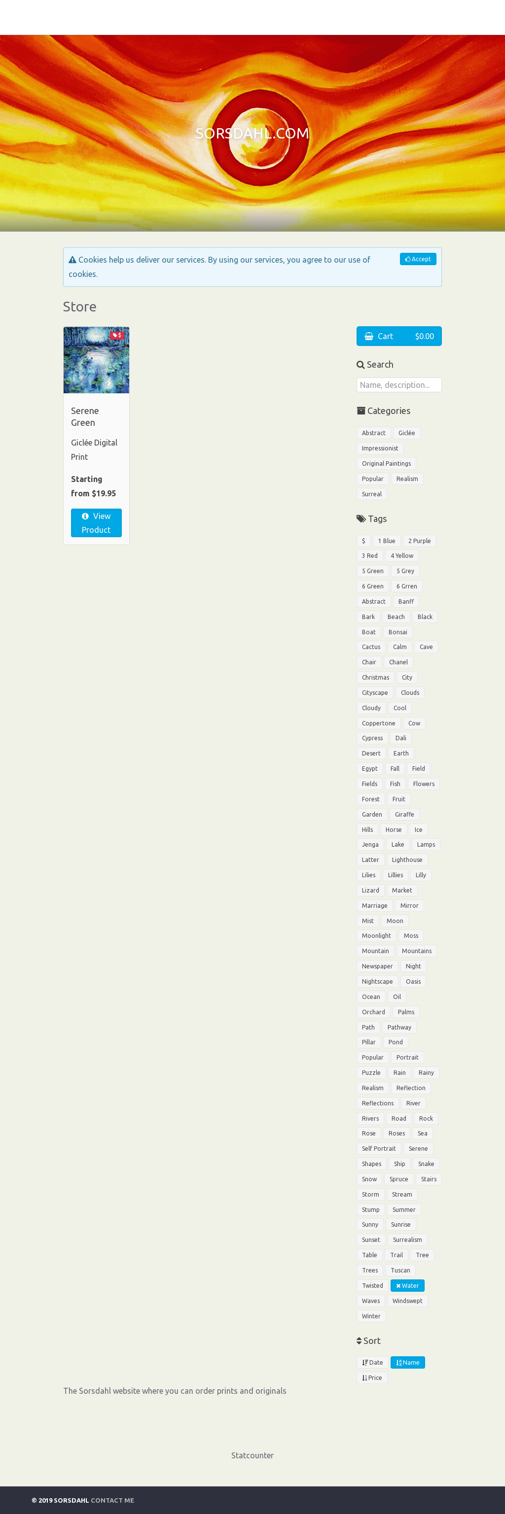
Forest (371, 799)
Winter (371, 1316)
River (413, 1103)
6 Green (373, 586)
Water (407, 1285)
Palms (406, 1012)
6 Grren (407, 586)
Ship (399, 1164)
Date (372, 1362)
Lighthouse (407, 860)
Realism (407, 479)
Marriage (375, 905)
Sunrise (401, 1224)
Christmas (375, 677)
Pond (396, 1042)
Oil (397, 997)
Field (418, 768)
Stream (402, 1194)
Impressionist (380, 448)
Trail (396, 1255)
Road (399, 1118)
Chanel (398, 662)
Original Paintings (386, 463)
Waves (371, 1301)
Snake (426, 1164)
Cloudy (371, 708)
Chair (369, 662)
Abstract (374, 433)
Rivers (370, 1118)
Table (369, 1255)
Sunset (371, 1240)
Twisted (372, 1285)
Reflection (411, 1088)
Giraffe (404, 814)
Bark (368, 617)
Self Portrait (379, 1148)
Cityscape (375, 692)
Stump (371, 1209)
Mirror (409, 905)
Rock (426, 1118)
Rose (369, 1133)
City (407, 677)
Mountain (375, 951)
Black (425, 617)
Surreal (372, 494)
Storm (370, 1194)
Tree (422, 1255)
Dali (401, 738)
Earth (401, 753)
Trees (370, 1270)
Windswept (408, 1301)
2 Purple (419, 541)
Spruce (399, 1179)
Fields (369, 784)
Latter (370, 860)
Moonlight (376, 935)
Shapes (371, 1164)
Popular (373, 479)
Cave (426, 647)
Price (372, 1378)
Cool (400, 708)
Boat (369, 632)
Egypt (370, 768)
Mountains (417, 951)
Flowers (423, 784)
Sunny (370, 1224)
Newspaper (377, 966)
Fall (395, 768)
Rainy (426, 1072)
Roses (397, 1133)
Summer (404, 1209)
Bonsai (398, 632)
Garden (372, 814)
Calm (400, 647)
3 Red (370, 555)
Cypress (372, 738)
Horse (394, 829)
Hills (367, 829)
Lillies (395, 875)
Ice (419, 829)
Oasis (413, 981)
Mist (368, 921)
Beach (396, 617)
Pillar (369, 1042)
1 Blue (387, 541)
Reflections (378, 1103)
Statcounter (252, 1455)
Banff (406, 601)
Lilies (368, 875)
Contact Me (112, 1500)
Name (408, 1362)
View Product (96, 523)
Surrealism (407, 1240)
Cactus (371, 647)
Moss (411, 935)
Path (368, 1027)
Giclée (406, 433)
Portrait (408, 1057)
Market (402, 890)
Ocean (371, 997)
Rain (400, 1072)
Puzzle (371, 1072)
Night (413, 966)
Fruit (399, 799)
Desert (371, 753)
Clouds (410, 692)
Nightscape (377, 981)
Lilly (421, 875)
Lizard (370, 890)
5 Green (373, 571)
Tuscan (400, 1270)
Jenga (370, 844)
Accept (418, 259)
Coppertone (379, 723)
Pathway (399, 1027)
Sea (423, 1133)
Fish (395, 784)
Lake (398, 844)
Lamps (426, 844)
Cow (414, 723)
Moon (395, 921)
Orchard (373, 1012)
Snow (369, 1179)
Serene (418, 1148)
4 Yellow (402, 555)
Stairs (428, 1179)
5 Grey (405, 571)
